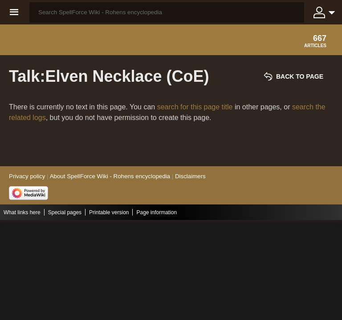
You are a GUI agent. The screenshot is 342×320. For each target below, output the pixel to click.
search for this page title (195, 107)
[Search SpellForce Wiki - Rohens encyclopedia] (166, 12)
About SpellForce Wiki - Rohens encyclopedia (110, 176)
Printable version (109, 212)
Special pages (64, 212)
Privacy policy (27, 176)
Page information (156, 212)
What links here (22, 212)
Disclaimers (190, 176)
